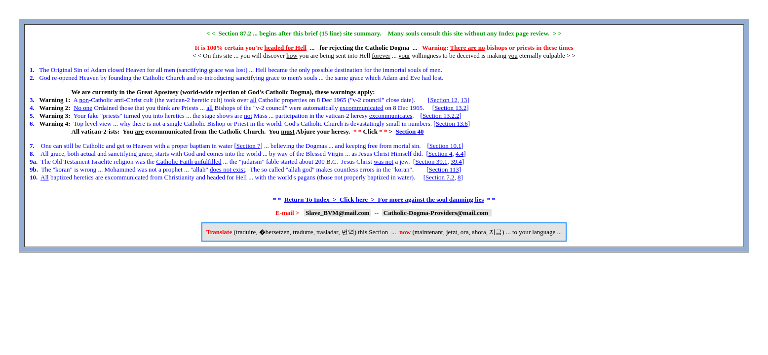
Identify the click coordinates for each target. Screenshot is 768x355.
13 (464, 100)
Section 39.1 (431, 161)
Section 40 (410, 131)
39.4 (456, 161)
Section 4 (440, 153)
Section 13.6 (452, 123)
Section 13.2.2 (441, 115)
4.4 (459, 153)
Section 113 (443, 169)
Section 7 (248, 145)
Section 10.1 (445, 145)
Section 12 (443, 100)
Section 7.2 (440, 177)
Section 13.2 (450, 107)
